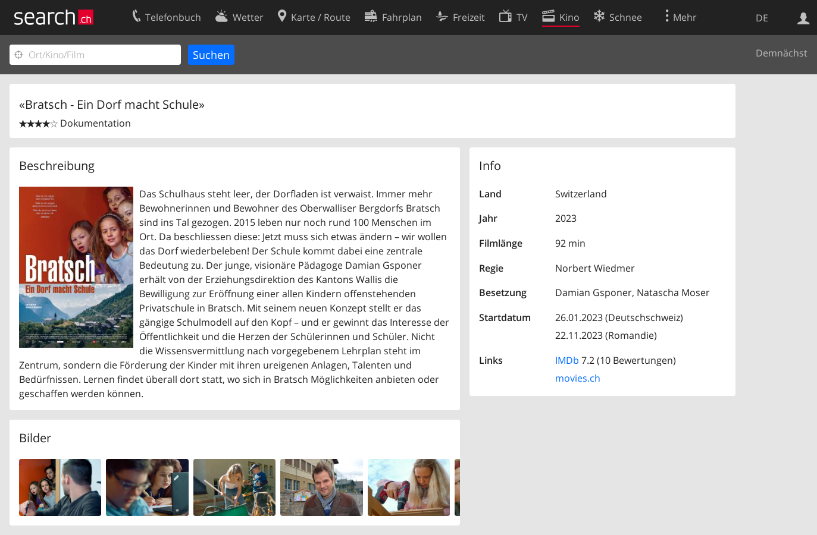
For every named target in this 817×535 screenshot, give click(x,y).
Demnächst (781, 52)
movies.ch (577, 378)
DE (762, 17)
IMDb (567, 360)
